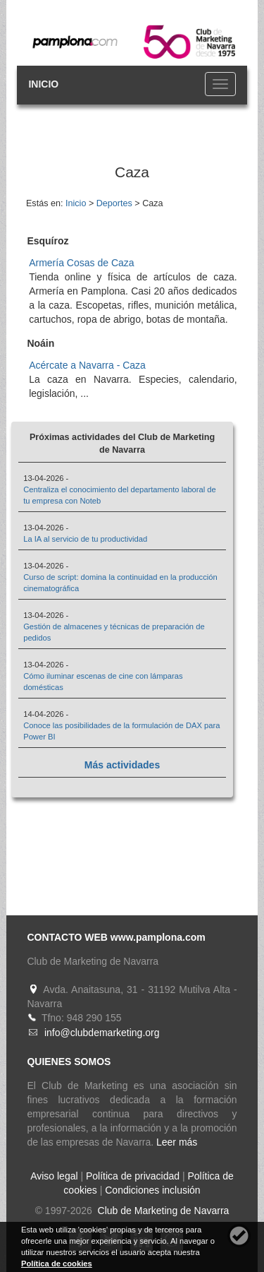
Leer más (176, 1142)
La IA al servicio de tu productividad (85, 539)
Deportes (114, 203)
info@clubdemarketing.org (102, 1032)
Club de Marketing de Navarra (162, 1210)
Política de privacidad (133, 1176)
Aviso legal (53, 1176)
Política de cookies (56, 1263)
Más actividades (122, 765)
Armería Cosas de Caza (81, 262)
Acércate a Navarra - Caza (87, 365)
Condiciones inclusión (152, 1190)
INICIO (43, 84)
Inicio (75, 203)
